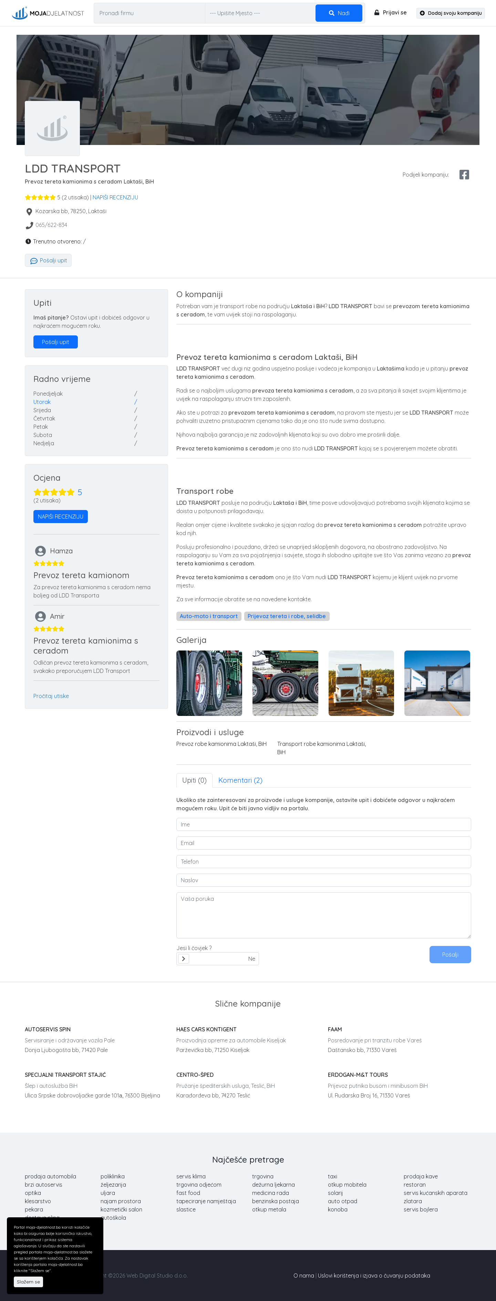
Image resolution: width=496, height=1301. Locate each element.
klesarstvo (38, 1201)
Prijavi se (390, 12)
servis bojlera (421, 1209)
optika (33, 1192)
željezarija (113, 1184)
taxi (332, 1176)
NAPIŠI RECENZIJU (115, 197)
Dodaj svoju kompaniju (451, 13)
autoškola (113, 1217)
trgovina (262, 1176)
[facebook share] (464, 174)
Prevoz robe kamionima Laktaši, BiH (221, 743)
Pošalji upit (48, 260)
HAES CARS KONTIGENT (206, 1029)
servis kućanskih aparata (435, 1192)
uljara (108, 1192)
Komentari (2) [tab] (240, 780)
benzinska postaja (275, 1201)
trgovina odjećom (198, 1184)
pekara (34, 1209)
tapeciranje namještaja (206, 1201)
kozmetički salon (121, 1209)
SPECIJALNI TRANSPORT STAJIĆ (65, 1074)
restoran (415, 1184)
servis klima (191, 1176)
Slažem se (28, 1282)
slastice (186, 1209)
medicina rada (270, 1192)
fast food (188, 1192)
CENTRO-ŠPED (195, 1074)
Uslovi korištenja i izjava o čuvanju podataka (374, 1275)
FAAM (335, 1029)
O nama (303, 1275)
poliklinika (113, 1176)
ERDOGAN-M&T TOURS (358, 1074)
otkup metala (269, 1209)
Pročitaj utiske (51, 696)
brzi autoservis (43, 1184)
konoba (338, 1209)
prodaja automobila (50, 1176)
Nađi (339, 13)
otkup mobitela (347, 1184)
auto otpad (342, 1201)
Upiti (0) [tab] (194, 780)
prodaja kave (421, 1176)
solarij (335, 1192)
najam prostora (121, 1201)
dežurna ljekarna (273, 1184)
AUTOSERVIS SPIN (48, 1029)
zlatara (413, 1201)
